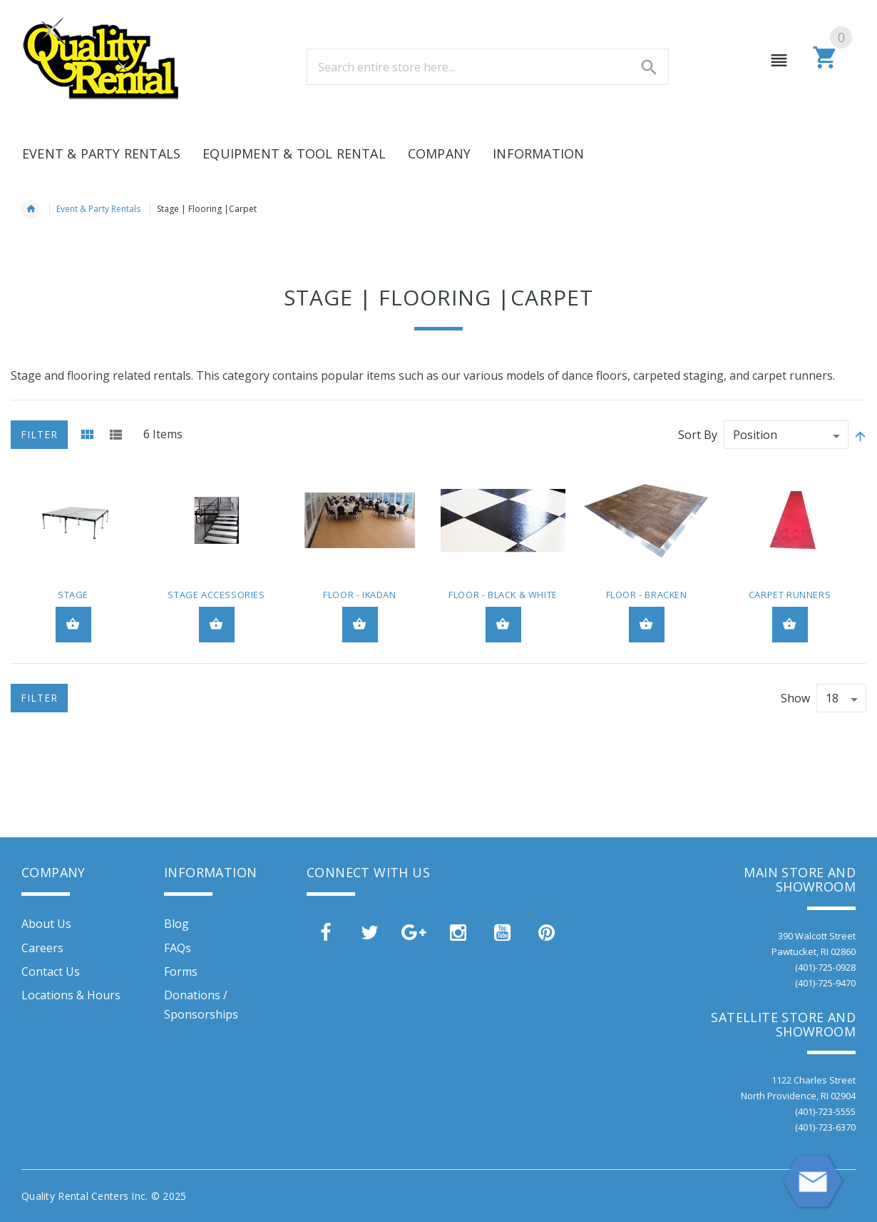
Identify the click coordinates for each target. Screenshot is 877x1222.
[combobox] (488, 67)
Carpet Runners (790, 594)
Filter (39, 434)
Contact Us (50, 971)
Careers (42, 948)
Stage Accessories (216, 594)
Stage (73, 594)
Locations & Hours (70, 995)
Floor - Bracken (646, 594)
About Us (46, 923)
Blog (176, 923)
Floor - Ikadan (359, 594)
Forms (181, 971)
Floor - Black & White (503, 594)
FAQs (177, 948)
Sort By (697, 435)
